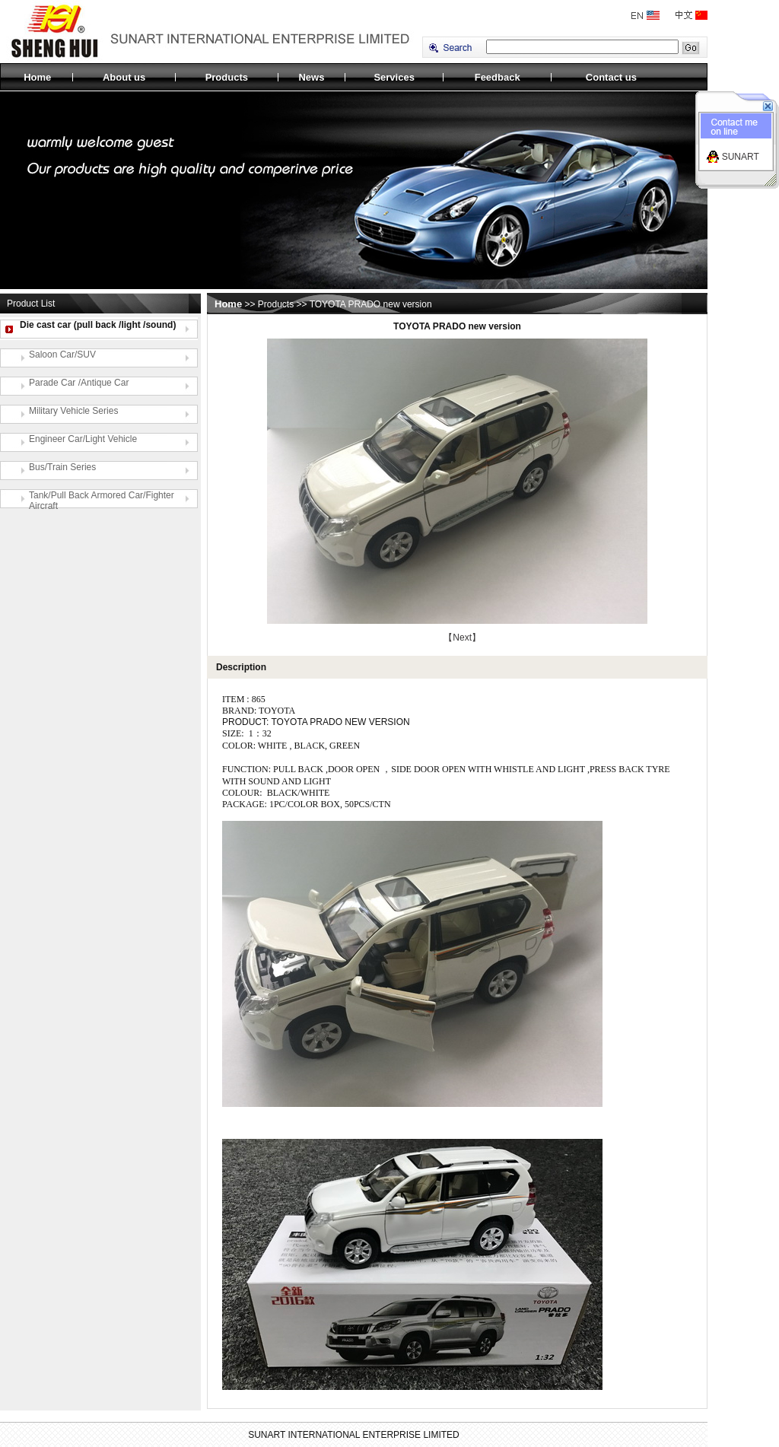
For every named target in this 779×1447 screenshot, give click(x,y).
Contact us (611, 77)
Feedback (497, 77)
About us (124, 77)
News (311, 77)
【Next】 (462, 637)
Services (394, 77)
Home (37, 77)
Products (226, 77)
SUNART (740, 156)
